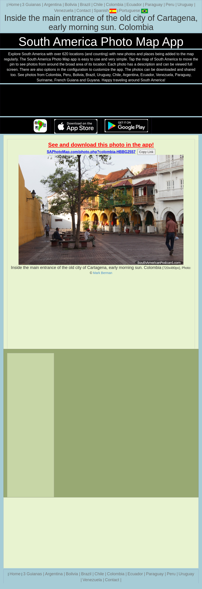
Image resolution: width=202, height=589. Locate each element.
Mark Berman (102, 273)
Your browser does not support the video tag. (101, 100)
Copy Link (146, 152)
